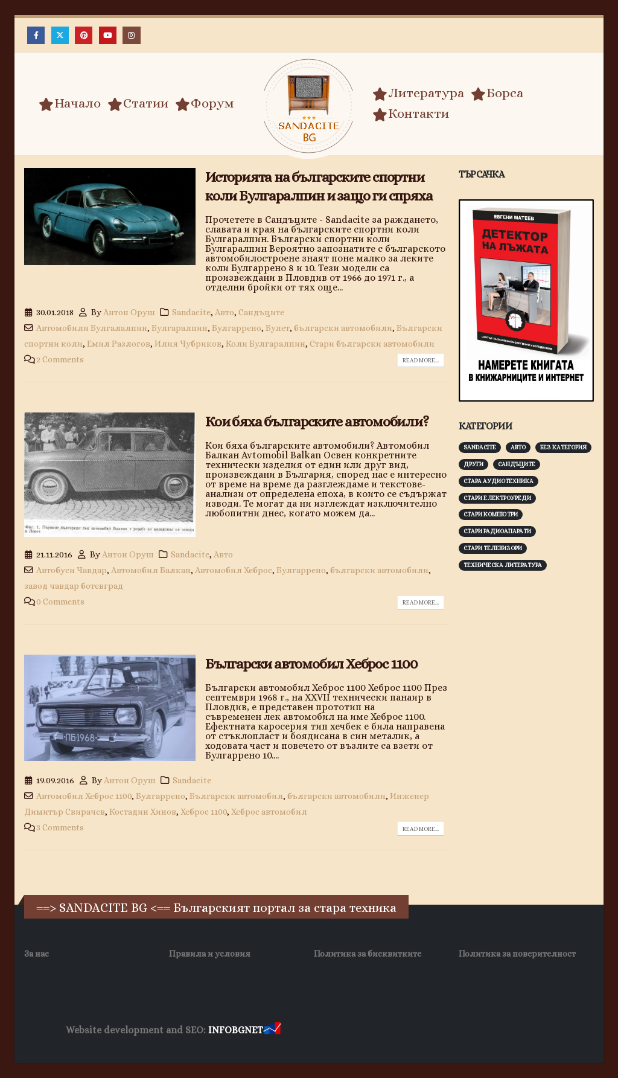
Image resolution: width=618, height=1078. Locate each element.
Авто (224, 312)
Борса (497, 93)
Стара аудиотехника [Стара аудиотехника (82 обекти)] (499, 481)
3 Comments (60, 827)
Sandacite (191, 312)
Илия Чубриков (187, 343)
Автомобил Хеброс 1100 (84, 796)
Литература (418, 93)
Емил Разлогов (118, 343)
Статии (137, 103)
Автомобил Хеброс (233, 570)
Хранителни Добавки (326, 1030)
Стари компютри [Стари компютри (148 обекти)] (491, 514)
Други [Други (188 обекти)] (473, 464)
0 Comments (60, 601)
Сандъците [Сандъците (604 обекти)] (516, 464)
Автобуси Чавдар (71, 570)
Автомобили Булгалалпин (91, 328)
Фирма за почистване (420, 1030)
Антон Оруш (129, 312)
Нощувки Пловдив (509, 1030)
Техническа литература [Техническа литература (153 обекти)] (503, 565)
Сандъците (261, 312)
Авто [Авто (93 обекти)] (518, 447)
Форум (204, 103)
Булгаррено (236, 328)
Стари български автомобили (372, 343)
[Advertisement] (538, 663)
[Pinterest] (83, 35)
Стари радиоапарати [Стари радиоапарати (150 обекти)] (497, 531)
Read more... (421, 360)
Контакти (410, 113)
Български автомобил (236, 796)
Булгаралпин (179, 328)
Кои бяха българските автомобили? (316, 421)
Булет (278, 328)
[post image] (110, 216)
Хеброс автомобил (269, 812)
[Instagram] (131, 35)
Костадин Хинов (142, 812)
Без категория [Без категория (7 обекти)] (563, 447)
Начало (70, 103)
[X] (60, 35)
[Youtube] (107, 35)
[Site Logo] (309, 106)
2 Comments (60, 359)
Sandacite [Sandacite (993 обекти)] (480, 447)
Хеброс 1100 (203, 812)
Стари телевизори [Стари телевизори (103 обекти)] (493, 548)
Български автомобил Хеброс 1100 (311, 663)
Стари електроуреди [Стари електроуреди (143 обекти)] (497, 498)
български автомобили (343, 328)
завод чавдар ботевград (73, 586)
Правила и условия (209, 953)
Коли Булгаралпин (265, 343)
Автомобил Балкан (151, 570)
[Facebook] (36, 35)
